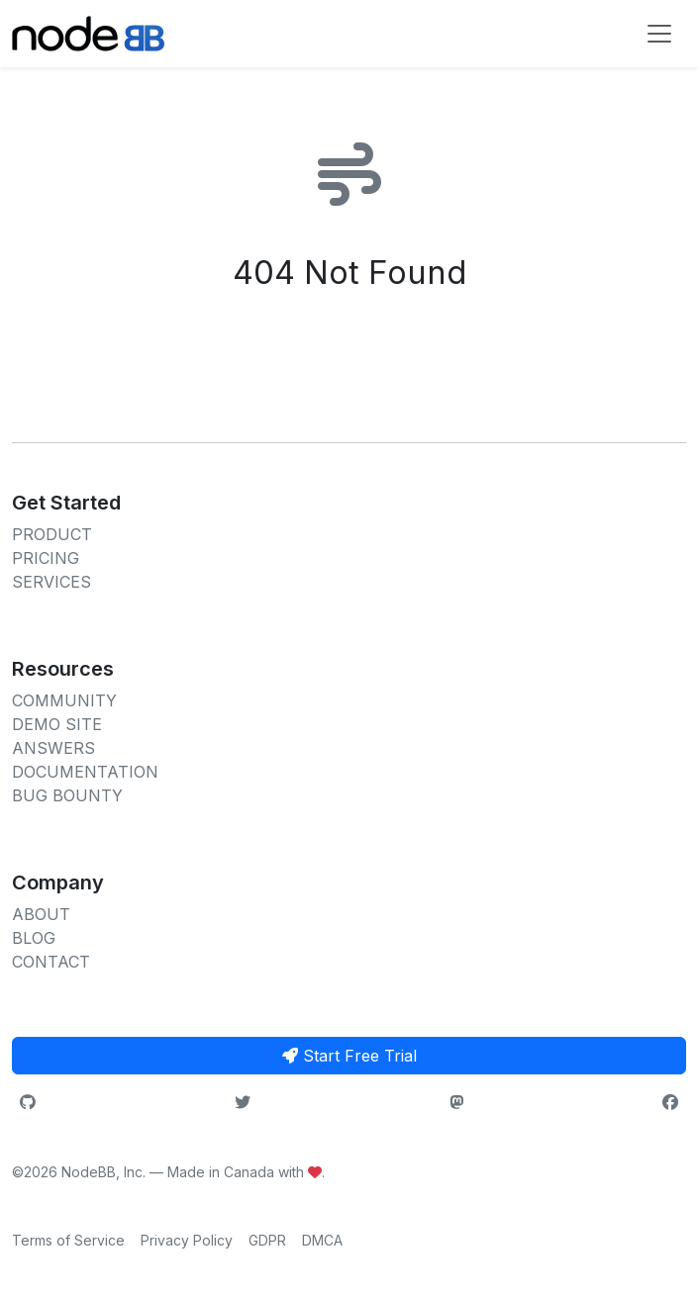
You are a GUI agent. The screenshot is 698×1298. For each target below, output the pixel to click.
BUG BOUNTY (67, 795)
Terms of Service (68, 1240)
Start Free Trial (349, 1056)
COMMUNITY (64, 700)
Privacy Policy (187, 1240)
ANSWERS (53, 748)
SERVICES (51, 582)
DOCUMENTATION (85, 772)
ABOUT (41, 914)
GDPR (267, 1240)
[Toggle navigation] (659, 33)
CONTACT (51, 962)
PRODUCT (52, 534)
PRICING (45, 558)
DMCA (322, 1240)
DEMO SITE (57, 724)
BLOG (33, 938)
